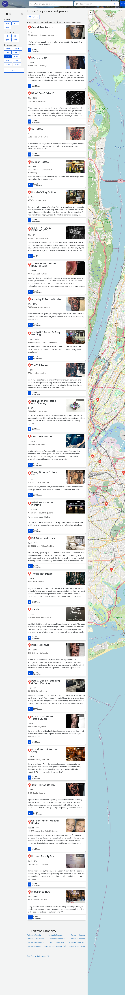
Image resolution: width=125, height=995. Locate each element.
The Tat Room (39, 365)
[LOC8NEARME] (8, 4)
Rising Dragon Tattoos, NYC (44, 473)
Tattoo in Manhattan (35, 942)
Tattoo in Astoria (34, 935)
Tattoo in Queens (34, 946)
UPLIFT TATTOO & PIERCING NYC (41, 229)
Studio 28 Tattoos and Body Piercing (44, 264)
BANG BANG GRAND (42, 93)
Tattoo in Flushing (78, 935)
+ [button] (90, 13)
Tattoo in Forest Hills (35, 939)
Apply (14, 70)
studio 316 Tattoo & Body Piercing (45, 333)
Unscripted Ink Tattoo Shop (44, 750)
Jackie (35, 609)
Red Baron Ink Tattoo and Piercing (43, 402)
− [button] (90, 16)
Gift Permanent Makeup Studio (45, 821)
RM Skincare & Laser (43, 538)
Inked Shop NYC (40, 892)
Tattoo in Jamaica (77, 939)
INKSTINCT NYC (40, 645)
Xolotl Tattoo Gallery (43, 785)
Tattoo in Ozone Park (77, 942)
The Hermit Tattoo (42, 574)
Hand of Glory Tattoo (43, 192)
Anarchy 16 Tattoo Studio (46, 299)
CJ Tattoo (37, 129)
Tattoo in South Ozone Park (55, 946)
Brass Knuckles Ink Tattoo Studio (42, 717)
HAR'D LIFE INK (39, 57)
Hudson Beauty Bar (42, 856)
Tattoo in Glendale (57, 939)
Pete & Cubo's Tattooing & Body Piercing (45, 682)
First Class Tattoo (41, 436)
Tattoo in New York (56, 942)
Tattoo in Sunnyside (77, 946)
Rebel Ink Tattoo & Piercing (42, 503)
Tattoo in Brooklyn (55, 935)
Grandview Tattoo (41, 27)
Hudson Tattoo (40, 162)
